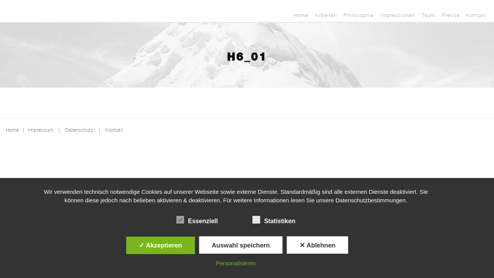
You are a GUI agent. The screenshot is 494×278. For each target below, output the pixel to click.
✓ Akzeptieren (160, 245)
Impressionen (397, 15)
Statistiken (273, 220)
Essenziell (197, 220)
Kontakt (476, 15)
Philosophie (358, 15)
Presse (451, 15)
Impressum (40, 130)
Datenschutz (79, 130)
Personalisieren (236, 263)
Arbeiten (326, 15)
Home (301, 15)
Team (428, 15)
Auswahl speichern (241, 245)
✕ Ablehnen (317, 245)
